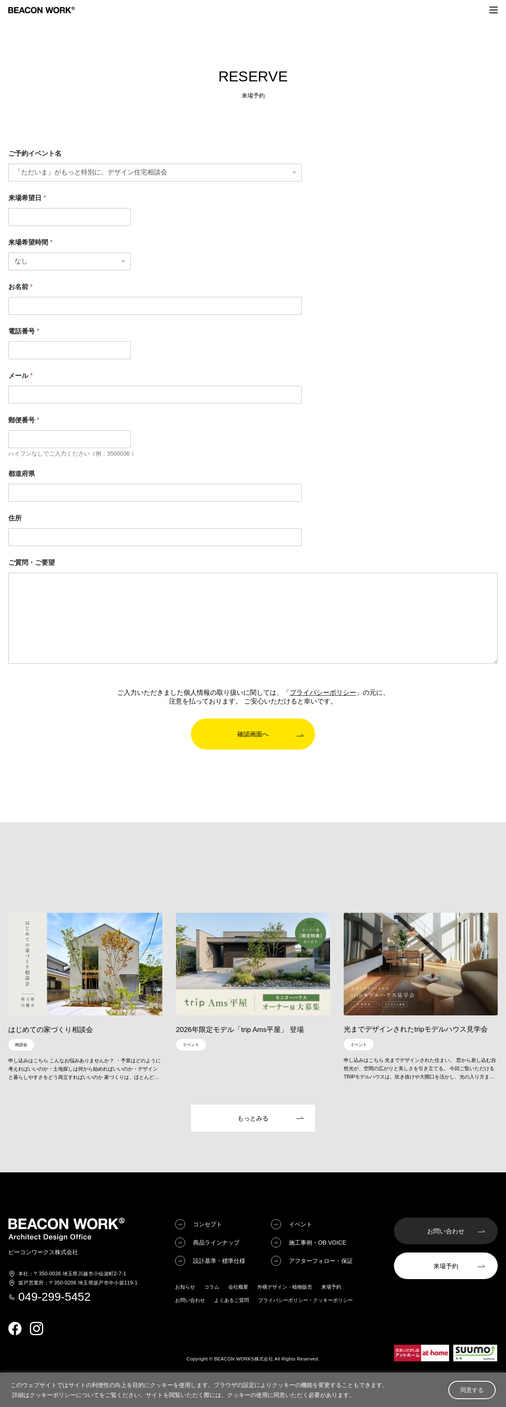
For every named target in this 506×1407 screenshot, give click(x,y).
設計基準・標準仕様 (219, 1261)
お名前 (20, 286)
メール (20, 375)
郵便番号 (23, 420)
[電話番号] (69, 350)
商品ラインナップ (216, 1243)
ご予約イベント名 (34, 153)
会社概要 (238, 1287)
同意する (472, 1390)
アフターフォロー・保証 (321, 1261)
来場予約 (331, 1287)
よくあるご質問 (231, 1301)
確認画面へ (253, 734)
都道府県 (21, 473)
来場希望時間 (30, 242)
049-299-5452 (54, 1297)
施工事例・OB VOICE (317, 1243)
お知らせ (185, 1287)
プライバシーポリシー (323, 692)
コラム (211, 1287)
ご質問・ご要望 (31, 562)
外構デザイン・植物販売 (284, 1287)
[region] (253, 1390)
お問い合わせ (190, 1301)
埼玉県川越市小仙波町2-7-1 (72, 1274)
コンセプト (207, 1224)
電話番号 (23, 331)
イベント (300, 1224)
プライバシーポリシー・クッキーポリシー (305, 1301)
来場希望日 (27, 197)
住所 (15, 518)
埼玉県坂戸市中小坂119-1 (78, 1283)
